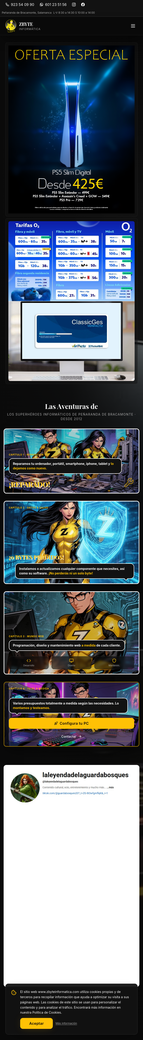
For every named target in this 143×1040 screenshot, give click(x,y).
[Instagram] (74, 4)
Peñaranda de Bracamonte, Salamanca (26, 12)
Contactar (71, 736)
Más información (66, 1023)
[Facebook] (83, 4)
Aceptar (36, 1023)
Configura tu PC (71, 723)
